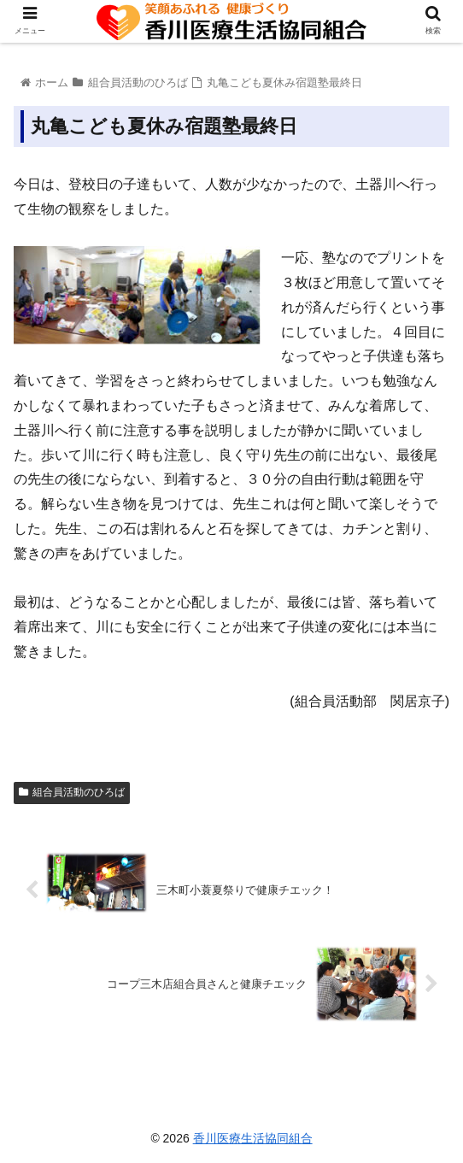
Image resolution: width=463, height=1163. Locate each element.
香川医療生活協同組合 (253, 1138)
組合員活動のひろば (72, 792)
